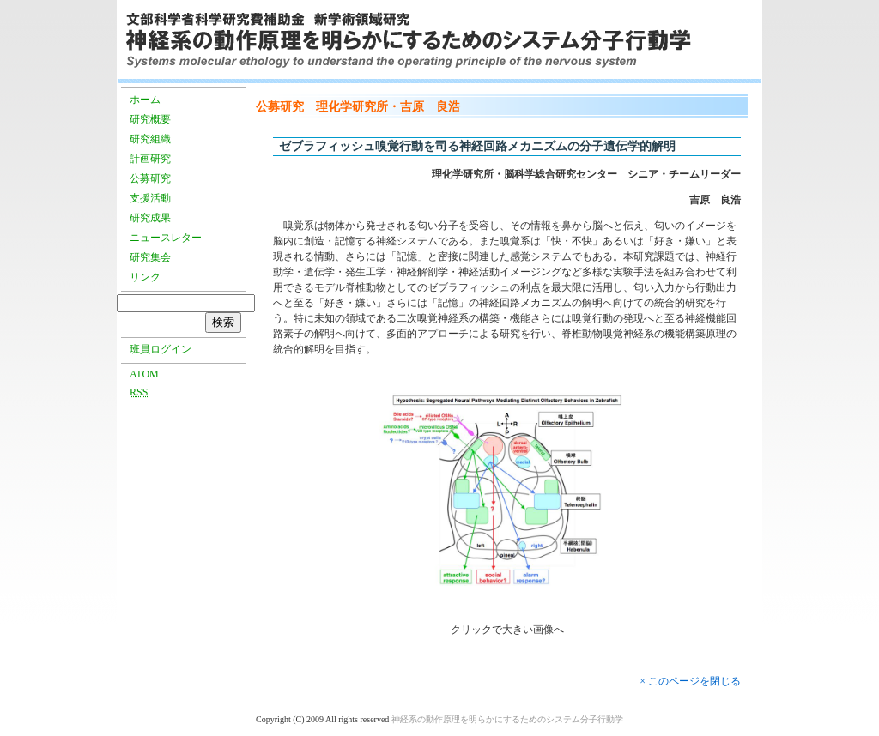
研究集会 (150, 257)
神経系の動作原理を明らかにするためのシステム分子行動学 (507, 719)
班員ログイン (160, 349)
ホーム (145, 100)
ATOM (144, 374)
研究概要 (150, 119)
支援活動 (150, 198)
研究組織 (150, 139)
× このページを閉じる (690, 681)
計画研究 (150, 159)
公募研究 (150, 178)
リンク (145, 277)
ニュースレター (166, 238)
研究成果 (150, 218)
